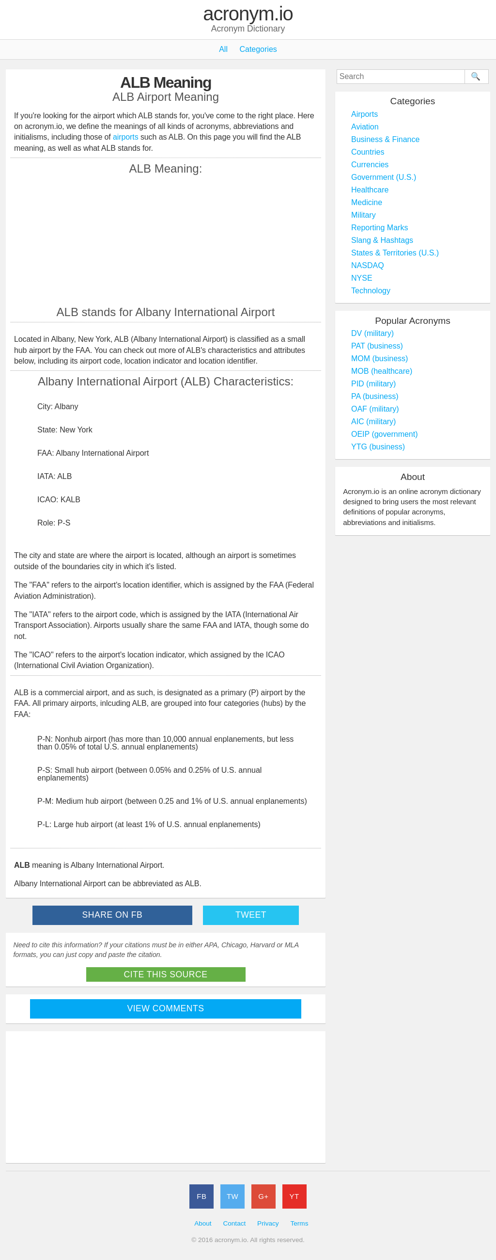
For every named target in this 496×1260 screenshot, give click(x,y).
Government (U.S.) (383, 177)
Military (363, 215)
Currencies (369, 164)
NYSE (361, 278)
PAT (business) (377, 346)
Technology (370, 291)
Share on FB (112, 915)
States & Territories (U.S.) (395, 253)
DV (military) (372, 333)
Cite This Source (166, 974)
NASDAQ (367, 265)
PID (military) (373, 384)
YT (294, 1196)
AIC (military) (373, 421)
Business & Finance (385, 139)
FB (201, 1196)
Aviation (365, 127)
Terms (299, 1223)
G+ (263, 1196)
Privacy (268, 1223)
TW (232, 1196)
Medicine (366, 202)
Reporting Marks (379, 227)
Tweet (250, 915)
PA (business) (375, 396)
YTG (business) (378, 447)
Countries (367, 152)
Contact (234, 1223)
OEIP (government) (384, 434)
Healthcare (369, 190)
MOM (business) (379, 358)
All (223, 49)
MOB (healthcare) (381, 371)
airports (126, 137)
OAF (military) (375, 409)
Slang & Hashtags (382, 240)
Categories (258, 49)
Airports (364, 114)
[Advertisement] (165, 240)
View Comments (165, 1008)
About (203, 1223)
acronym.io (248, 14)
